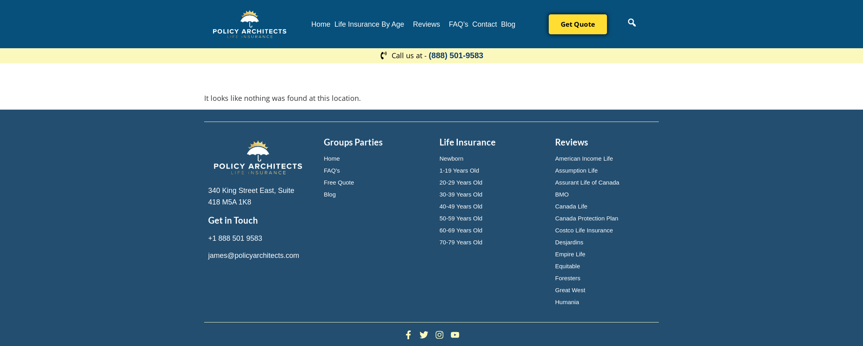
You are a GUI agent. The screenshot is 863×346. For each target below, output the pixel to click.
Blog (508, 24)
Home (320, 24)
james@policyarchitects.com (253, 256)
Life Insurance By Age (369, 24)
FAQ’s (459, 24)
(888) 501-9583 (456, 55)
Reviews (426, 24)
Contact (484, 24)
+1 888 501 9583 (235, 238)
